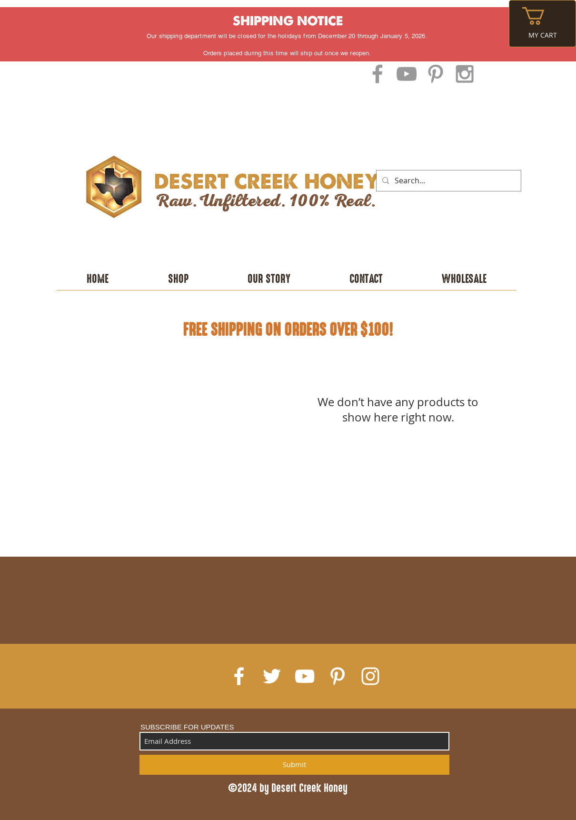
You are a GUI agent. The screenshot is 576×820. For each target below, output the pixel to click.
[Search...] (448, 180)
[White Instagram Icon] (370, 676)
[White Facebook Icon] (239, 676)
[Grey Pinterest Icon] (435, 73)
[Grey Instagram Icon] (464, 73)
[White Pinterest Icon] (337, 676)
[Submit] (294, 765)
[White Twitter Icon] (272, 676)
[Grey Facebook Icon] (377, 73)
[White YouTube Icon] (305, 676)
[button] (544, 16)
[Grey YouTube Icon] (406, 73)
